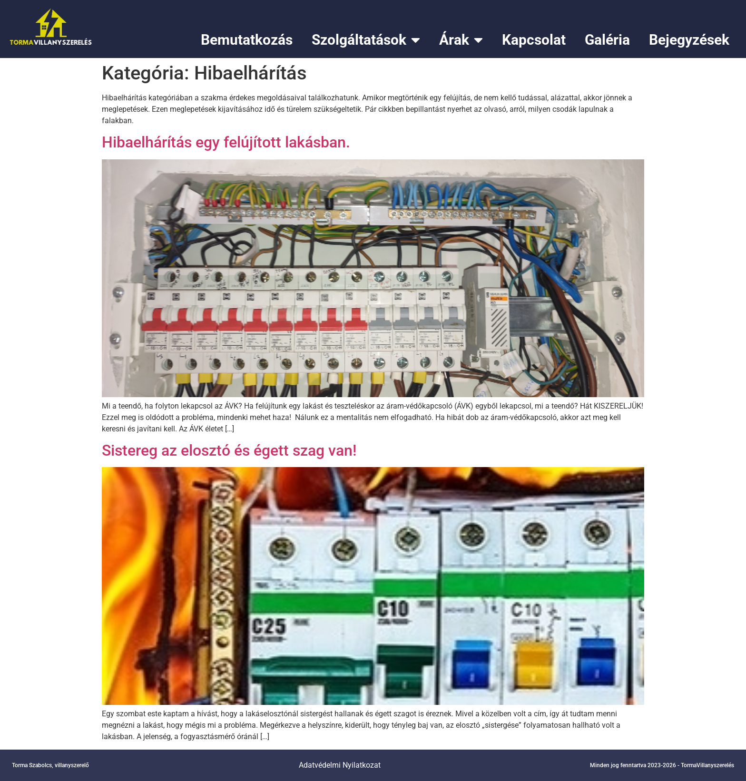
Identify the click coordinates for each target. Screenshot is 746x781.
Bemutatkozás (247, 39)
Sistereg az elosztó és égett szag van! (229, 450)
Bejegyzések (689, 39)
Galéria (607, 39)
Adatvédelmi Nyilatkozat (340, 765)
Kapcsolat (534, 39)
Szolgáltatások (366, 40)
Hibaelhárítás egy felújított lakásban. (226, 142)
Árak (461, 40)
